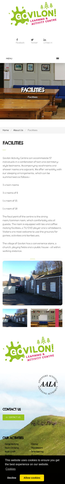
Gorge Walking (12, 444)
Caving (34, 444)
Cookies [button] (11, 468)
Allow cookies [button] (32, 477)
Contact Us (14, 417)
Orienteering (37, 452)
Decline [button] (11, 477)
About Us (18, 130)
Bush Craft (10, 452)
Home (6, 130)
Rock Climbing (12, 448)
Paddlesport (37, 448)
